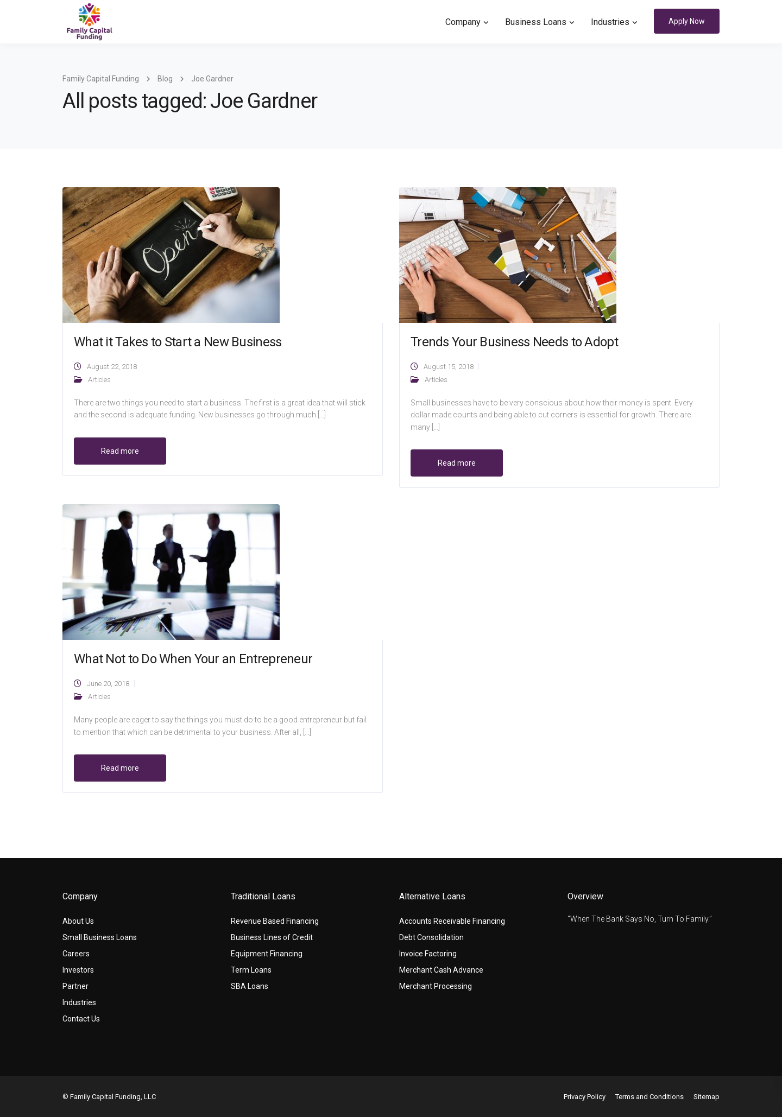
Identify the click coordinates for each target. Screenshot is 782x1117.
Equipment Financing (266, 953)
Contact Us (81, 1018)
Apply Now (687, 21)
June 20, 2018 (108, 684)
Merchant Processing (435, 986)
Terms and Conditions (649, 1097)
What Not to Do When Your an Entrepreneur (193, 659)
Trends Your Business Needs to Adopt (514, 342)
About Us (78, 921)
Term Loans (251, 970)
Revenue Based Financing (275, 921)
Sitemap (706, 1097)
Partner (75, 986)
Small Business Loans (99, 937)
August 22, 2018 (112, 367)
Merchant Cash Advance (441, 970)
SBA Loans (249, 986)
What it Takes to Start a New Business (177, 342)
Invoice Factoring (428, 953)
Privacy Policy (585, 1097)
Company (463, 22)
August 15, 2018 (449, 367)
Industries (610, 22)
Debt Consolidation (431, 937)
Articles (99, 380)
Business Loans (535, 22)
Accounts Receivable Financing (452, 921)
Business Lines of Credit (272, 937)
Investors (78, 970)
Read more (120, 451)
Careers (76, 953)
